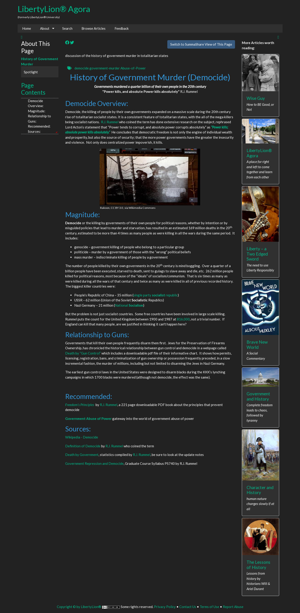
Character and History (260, 490)
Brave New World (257, 344)
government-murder (104, 68)
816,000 (183, 319)
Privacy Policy (165, 607)
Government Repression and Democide (94, 463)
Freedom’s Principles (79, 405)
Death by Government (81, 455)
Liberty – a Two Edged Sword (257, 253)
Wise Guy (256, 98)
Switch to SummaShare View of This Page (201, 44)
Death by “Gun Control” (83, 353)
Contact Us (187, 607)
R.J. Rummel (109, 122)
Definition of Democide (83, 446)
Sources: (34, 131)
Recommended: (39, 126)
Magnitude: (36, 111)
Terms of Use (209, 607)
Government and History (258, 396)
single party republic (155, 295)
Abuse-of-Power (133, 68)
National (129, 305)
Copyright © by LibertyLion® (79, 607)
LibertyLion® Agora (54, 9)
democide (81, 68)
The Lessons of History (258, 564)
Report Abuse (233, 607)
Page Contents (33, 89)
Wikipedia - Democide (81, 437)
